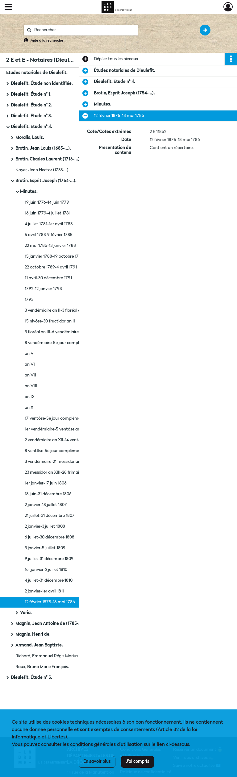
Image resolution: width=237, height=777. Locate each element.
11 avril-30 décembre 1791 (48, 278)
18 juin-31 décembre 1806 (48, 494)
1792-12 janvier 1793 (43, 289)
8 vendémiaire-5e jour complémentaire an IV (67, 343)
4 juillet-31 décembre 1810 (49, 580)
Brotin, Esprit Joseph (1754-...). (46, 181)
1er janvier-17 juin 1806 (46, 483)
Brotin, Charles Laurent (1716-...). (48, 159)
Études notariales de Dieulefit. (37, 73)
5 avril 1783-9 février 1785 (49, 235)
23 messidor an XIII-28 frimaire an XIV (61, 472)
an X (29, 407)
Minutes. (29, 191)
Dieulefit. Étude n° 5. (31, 677)
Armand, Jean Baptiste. (39, 645)
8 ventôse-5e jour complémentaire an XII (63, 451)
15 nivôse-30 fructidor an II (50, 321)
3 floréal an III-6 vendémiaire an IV (57, 332)
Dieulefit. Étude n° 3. (31, 116)
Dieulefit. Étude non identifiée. (42, 83)
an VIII (31, 386)
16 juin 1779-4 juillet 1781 (47, 213)
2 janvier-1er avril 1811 (44, 591)
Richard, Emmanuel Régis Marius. (47, 656)
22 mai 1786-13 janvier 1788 (50, 245)
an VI (30, 364)
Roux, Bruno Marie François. (42, 667)
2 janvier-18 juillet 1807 (46, 505)
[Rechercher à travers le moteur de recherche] (84, 30)
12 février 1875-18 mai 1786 (50, 602)
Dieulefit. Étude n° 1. (31, 94)
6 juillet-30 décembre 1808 (49, 537)
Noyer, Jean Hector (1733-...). (42, 170)
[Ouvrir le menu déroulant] (8, 7)
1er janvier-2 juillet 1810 (46, 569)
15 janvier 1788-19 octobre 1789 (54, 256)
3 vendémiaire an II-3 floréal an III (56, 310)
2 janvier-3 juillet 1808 (45, 526)
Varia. (26, 613)
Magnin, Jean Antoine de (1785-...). (50, 623)
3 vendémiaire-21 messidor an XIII (56, 461)
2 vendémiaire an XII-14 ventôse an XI (60, 440)
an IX (30, 397)
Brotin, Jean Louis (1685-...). (43, 148)
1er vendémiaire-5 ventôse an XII (55, 429)
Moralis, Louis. (29, 137)
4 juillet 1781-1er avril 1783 (49, 224)
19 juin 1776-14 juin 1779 (47, 202)
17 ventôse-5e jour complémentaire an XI (64, 418)
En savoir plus (97, 761)
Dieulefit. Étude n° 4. (31, 127)
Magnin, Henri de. (33, 634)
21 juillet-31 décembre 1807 (50, 515)
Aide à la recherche (47, 41)
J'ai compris (137, 761)
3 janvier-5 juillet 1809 (45, 548)
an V (29, 353)
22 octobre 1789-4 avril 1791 (51, 267)
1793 (29, 299)
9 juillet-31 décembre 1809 (49, 559)
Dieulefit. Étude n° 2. (31, 105)
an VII (30, 375)
